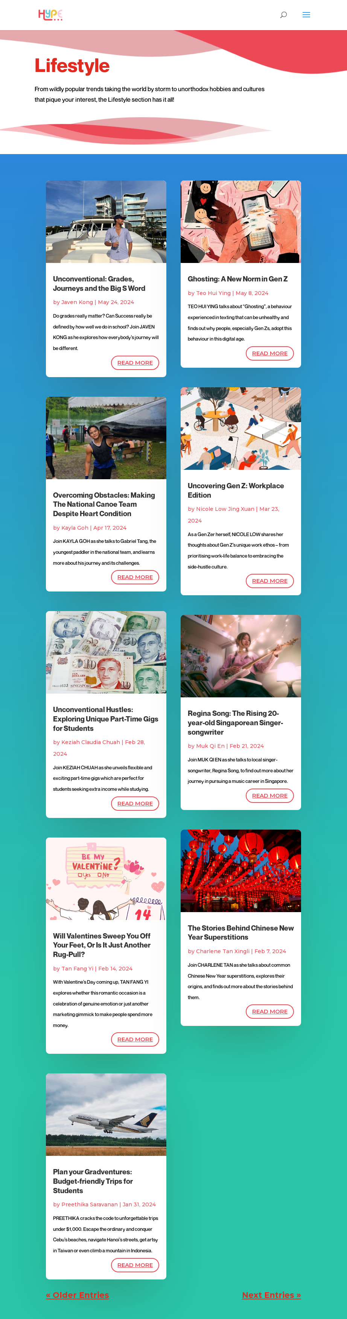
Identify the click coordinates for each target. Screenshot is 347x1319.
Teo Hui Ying (213, 293)
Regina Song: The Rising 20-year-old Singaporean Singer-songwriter (235, 722)
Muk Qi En (210, 746)
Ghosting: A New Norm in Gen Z (238, 279)
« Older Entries (77, 1295)
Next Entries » (271, 1295)
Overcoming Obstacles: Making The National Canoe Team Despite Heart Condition (104, 504)
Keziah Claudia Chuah (90, 742)
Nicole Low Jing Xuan (225, 509)
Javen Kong (77, 302)
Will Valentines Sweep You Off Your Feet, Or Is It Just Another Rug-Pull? (102, 945)
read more (135, 362)
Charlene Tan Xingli (223, 951)
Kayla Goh (74, 527)
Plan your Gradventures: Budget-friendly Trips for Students (93, 1181)
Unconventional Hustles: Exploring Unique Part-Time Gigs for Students (105, 718)
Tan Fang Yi (77, 968)
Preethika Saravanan (89, 1204)
